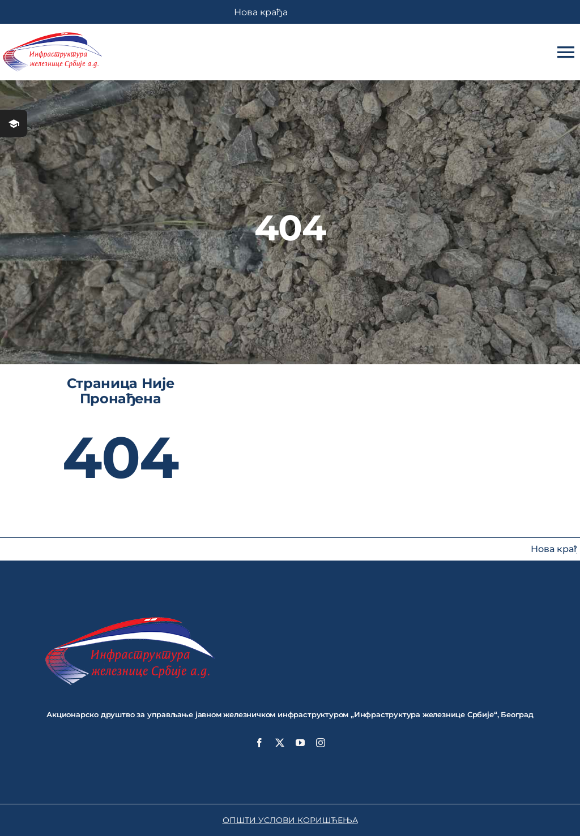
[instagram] (320, 742)
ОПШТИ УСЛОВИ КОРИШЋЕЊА (290, 820)
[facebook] (259, 742)
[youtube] (300, 742)
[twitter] (279, 742)
